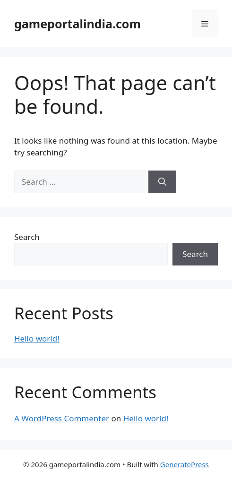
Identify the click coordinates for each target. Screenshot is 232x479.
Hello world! (37, 338)
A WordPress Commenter (61, 418)
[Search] (162, 182)
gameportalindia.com (77, 24)
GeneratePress (184, 464)
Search (27, 236)
